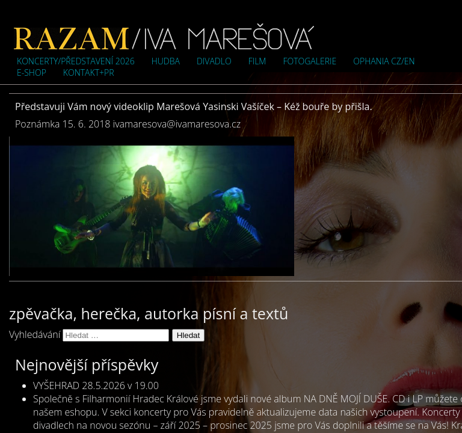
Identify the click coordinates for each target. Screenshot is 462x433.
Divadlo (214, 61)
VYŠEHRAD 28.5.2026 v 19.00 (96, 385)
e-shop (31, 72)
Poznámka (37, 124)
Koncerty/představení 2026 (76, 61)
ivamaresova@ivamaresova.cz (177, 124)
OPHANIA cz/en (383, 61)
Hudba (166, 61)
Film (257, 61)
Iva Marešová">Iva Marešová (164, 36)
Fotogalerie (309, 61)
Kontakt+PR (88, 72)
